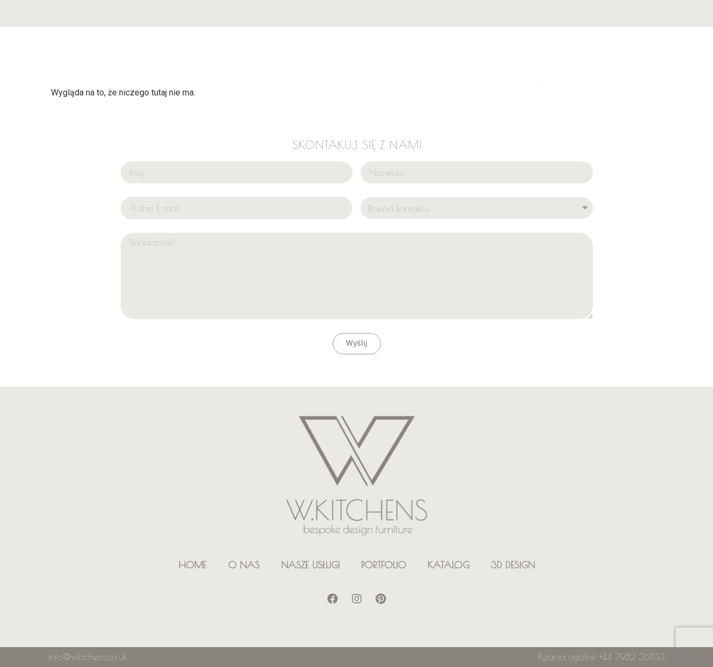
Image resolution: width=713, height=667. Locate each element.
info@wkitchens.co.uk (87, 656)
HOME (193, 564)
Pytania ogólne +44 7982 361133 (601, 656)
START (124, 69)
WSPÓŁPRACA (605, 13)
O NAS (173, 69)
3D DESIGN (513, 564)
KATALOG (522, 57)
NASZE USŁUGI (240, 69)
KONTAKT (539, 13)
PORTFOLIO (457, 57)
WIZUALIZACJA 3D (474, 81)
